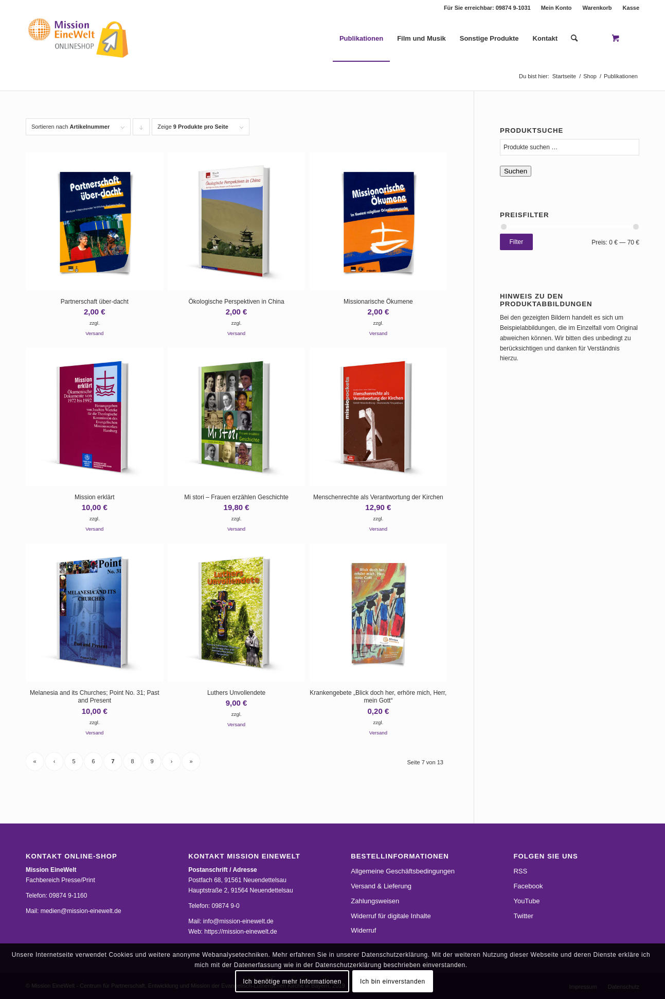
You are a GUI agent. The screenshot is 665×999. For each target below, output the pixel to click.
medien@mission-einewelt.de (81, 911)
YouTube (526, 901)
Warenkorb (597, 8)
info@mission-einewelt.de (238, 921)
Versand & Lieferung (381, 886)
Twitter (523, 916)
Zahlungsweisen (375, 901)
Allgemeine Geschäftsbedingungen (403, 871)
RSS (520, 871)
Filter (517, 242)
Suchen (515, 171)
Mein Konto (556, 8)
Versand (94, 333)
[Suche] (574, 38)
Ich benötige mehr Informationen (292, 981)
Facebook (528, 886)
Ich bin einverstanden (392, 981)
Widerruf (363, 930)
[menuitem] (557, 7)
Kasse (631, 8)
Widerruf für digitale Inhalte (390, 916)
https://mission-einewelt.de (240, 931)
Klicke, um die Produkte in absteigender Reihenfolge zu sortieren (141, 129)
